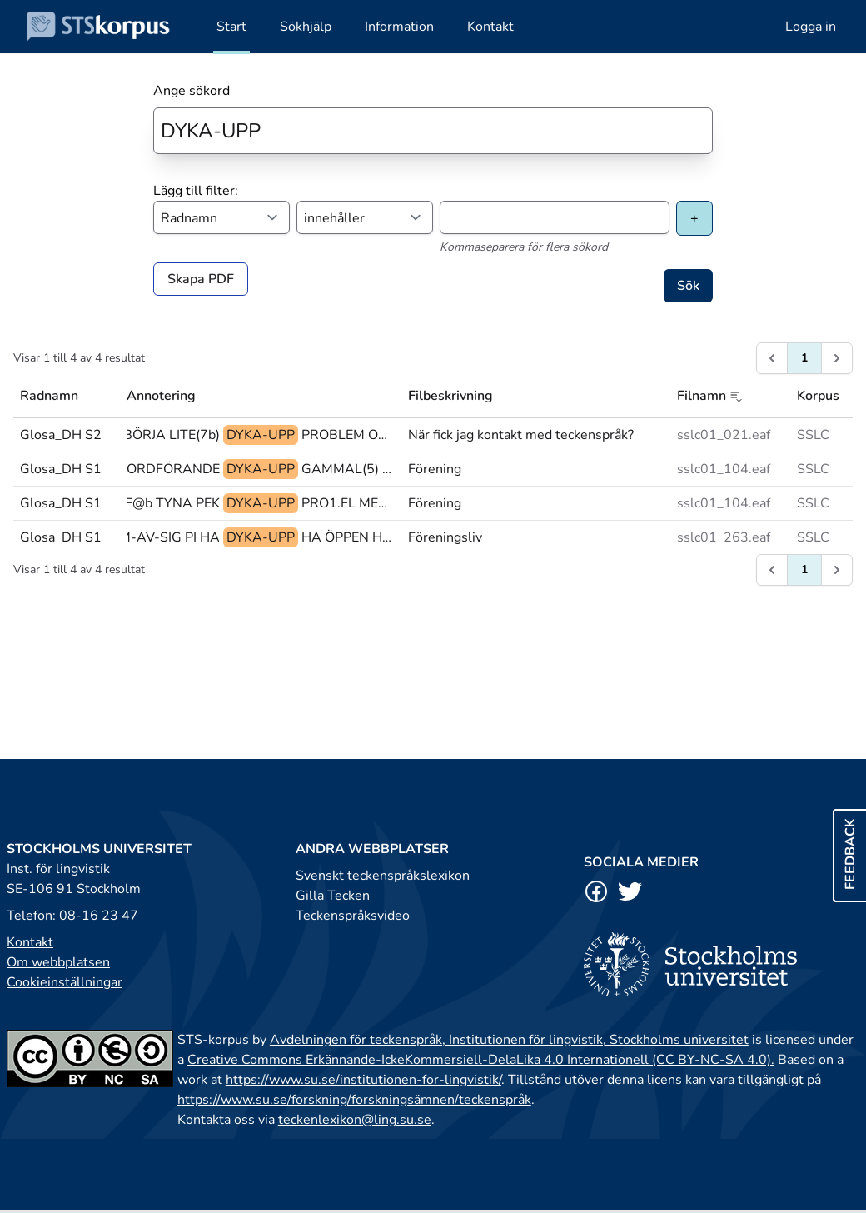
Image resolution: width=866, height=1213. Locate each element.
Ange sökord (191, 91)
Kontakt (30, 942)
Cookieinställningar (64, 982)
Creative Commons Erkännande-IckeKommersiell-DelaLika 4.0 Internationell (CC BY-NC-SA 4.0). (480, 1060)
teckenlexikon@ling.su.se (354, 1120)
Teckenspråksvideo (353, 915)
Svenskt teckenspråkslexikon (383, 875)
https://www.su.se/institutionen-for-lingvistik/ (363, 1080)
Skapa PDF (200, 279)
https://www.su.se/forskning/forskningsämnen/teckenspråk (354, 1100)
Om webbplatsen (58, 962)
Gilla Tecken (333, 895)
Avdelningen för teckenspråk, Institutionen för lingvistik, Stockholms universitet (509, 1040)
